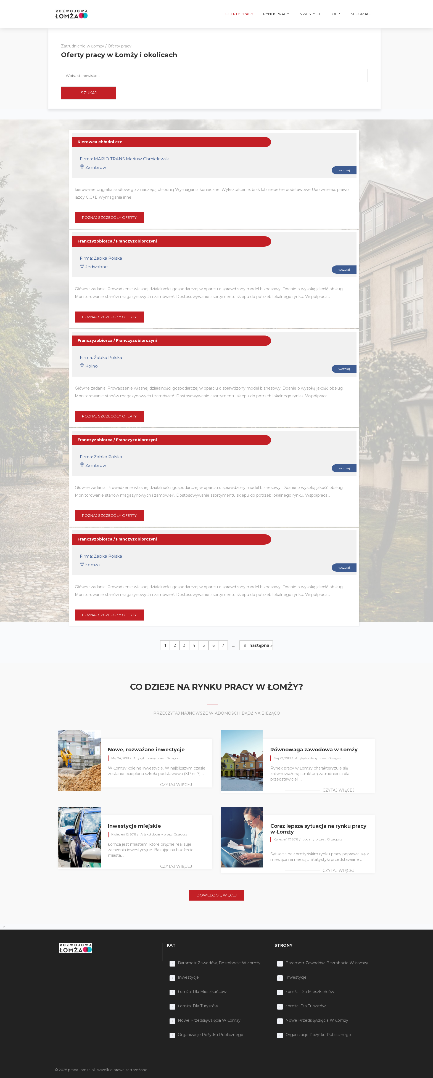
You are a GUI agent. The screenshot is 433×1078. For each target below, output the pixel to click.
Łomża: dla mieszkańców (202, 991)
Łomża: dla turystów (198, 1006)
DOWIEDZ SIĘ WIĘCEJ (217, 895)
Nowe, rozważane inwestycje (146, 750)
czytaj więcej (176, 784)
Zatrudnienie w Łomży (82, 46)
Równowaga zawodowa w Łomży (314, 750)
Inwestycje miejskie (134, 826)
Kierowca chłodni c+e (100, 141)
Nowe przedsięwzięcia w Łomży (209, 1020)
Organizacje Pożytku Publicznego (210, 1034)
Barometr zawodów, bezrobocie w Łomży (219, 962)
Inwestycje (188, 977)
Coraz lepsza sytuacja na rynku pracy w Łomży (318, 829)
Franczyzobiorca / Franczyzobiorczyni (117, 241)
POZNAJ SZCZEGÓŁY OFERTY (109, 217)
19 (244, 645)
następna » (261, 645)
